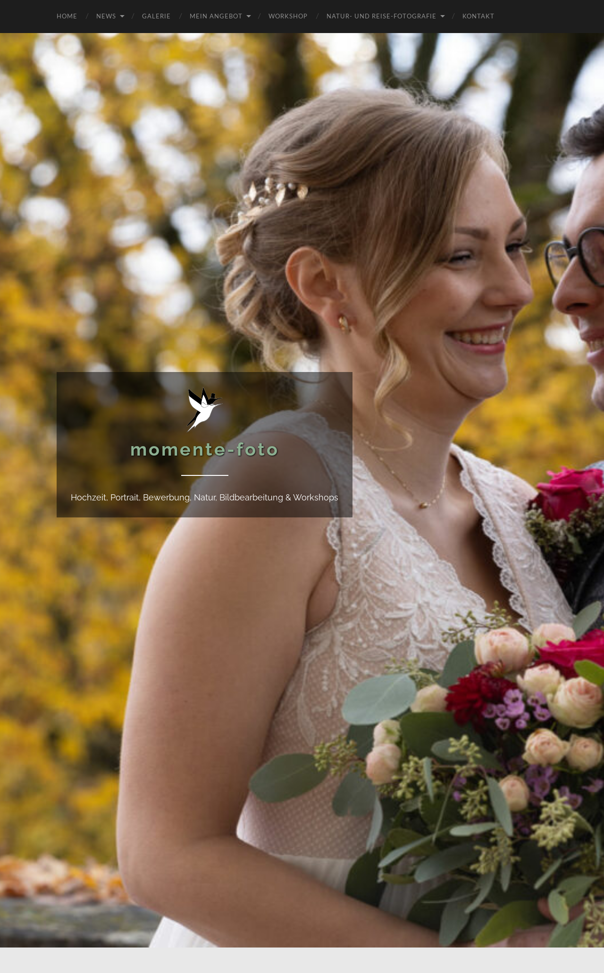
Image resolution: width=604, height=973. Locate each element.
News (106, 15)
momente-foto (204, 449)
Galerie (156, 15)
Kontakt (478, 15)
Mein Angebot (216, 15)
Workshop (288, 15)
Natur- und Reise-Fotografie (381, 15)
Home (67, 15)
